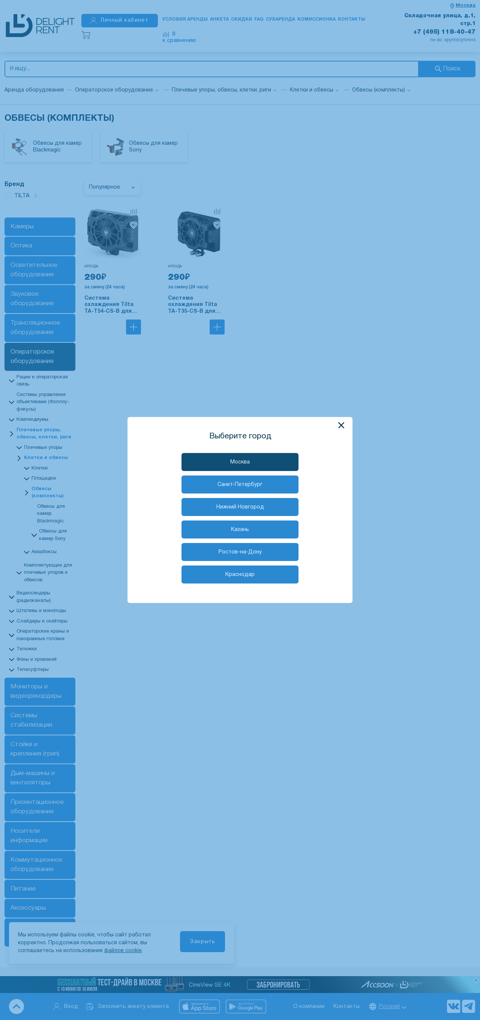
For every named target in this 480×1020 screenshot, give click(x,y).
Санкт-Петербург (240, 484)
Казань (240, 529)
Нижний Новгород (240, 507)
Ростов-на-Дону (240, 552)
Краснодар (240, 574)
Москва (240, 462)
